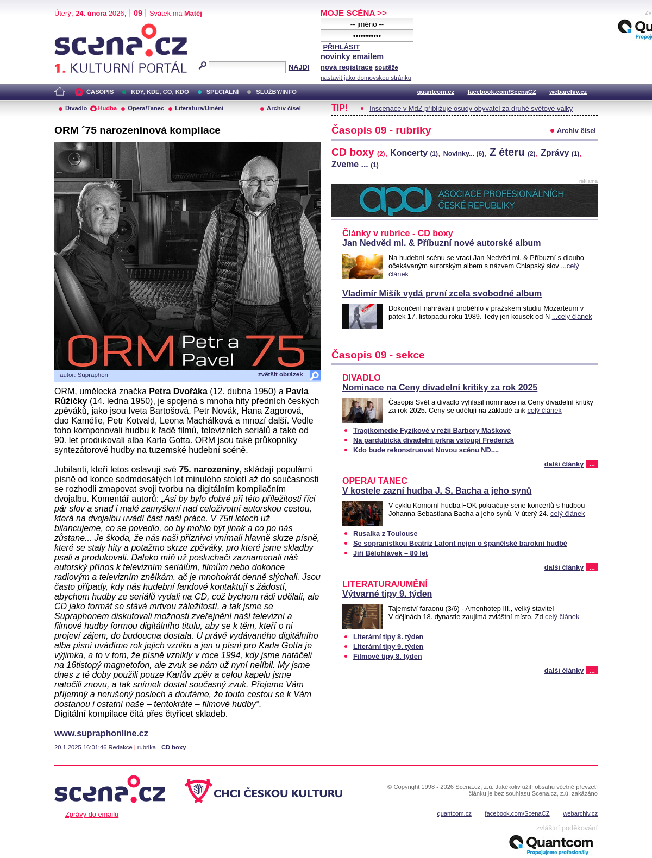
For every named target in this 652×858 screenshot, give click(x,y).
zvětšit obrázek (280, 374)
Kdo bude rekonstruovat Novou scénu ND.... (426, 450)
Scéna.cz (72, 28)
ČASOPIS (100, 92)
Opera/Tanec (146, 108)
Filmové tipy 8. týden (387, 656)
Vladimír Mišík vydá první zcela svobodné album (442, 293)
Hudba (107, 108)
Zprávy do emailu (91, 814)
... (592, 464)
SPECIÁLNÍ (222, 92)
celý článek (544, 410)
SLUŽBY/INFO (276, 92)
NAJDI (299, 67)
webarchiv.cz (568, 92)
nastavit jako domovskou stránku (366, 77)
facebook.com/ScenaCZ (502, 92)
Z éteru (513, 152)
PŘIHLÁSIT (341, 47)
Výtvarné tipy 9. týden (387, 593)
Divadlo (76, 108)
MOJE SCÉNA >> (354, 12)
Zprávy (560, 152)
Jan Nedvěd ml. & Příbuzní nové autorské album (441, 243)
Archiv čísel (284, 108)
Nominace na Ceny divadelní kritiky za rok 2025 (439, 387)
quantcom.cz (435, 92)
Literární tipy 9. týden (388, 646)
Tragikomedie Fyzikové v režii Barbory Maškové (432, 430)
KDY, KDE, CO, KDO (160, 92)
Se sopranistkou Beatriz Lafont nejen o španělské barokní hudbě (460, 543)
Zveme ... (355, 164)
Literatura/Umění (199, 108)
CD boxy (173, 747)
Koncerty (414, 152)
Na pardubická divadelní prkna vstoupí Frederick (433, 440)
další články (564, 464)
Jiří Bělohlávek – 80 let (390, 553)
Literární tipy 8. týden (388, 637)
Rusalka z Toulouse (385, 533)
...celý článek (572, 316)
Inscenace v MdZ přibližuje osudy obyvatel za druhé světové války (471, 108)
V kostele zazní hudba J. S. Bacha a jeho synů (437, 490)
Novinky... (463, 153)
